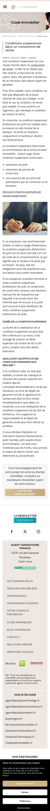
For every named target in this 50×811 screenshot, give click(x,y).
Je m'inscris (25, 520)
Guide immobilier (19, 622)
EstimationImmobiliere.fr (20, 730)
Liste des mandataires (25, 492)
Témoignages (17, 595)
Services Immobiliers (22, 588)
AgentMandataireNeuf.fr (20, 712)
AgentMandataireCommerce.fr (24, 706)
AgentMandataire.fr (9, 36)
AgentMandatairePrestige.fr (22, 700)
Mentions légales (23, 808)
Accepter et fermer (25, 783)
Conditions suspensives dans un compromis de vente (23, 46)
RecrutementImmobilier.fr (21, 724)
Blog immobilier (19, 629)
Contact (13, 637)
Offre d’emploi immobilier (18, 612)
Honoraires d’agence (22, 603)
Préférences (25, 801)
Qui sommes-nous (20, 581)
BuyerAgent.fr (14, 718)
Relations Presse (19, 644)
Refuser (24, 792)
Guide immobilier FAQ (26, 36)
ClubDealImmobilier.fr (18, 743)
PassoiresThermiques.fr (19, 737)
